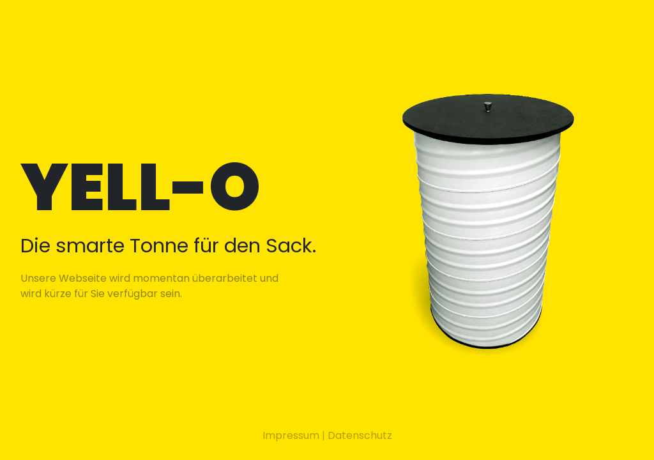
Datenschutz (360, 435)
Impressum (290, 435)
